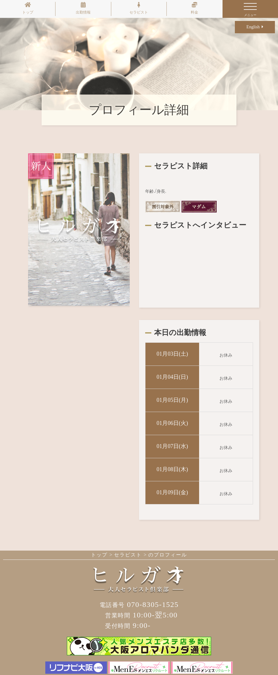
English (255, 27)
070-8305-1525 (139, 604)
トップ (27, 8)
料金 (194, 8)
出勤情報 (83, 8)
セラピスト (138, 8)
